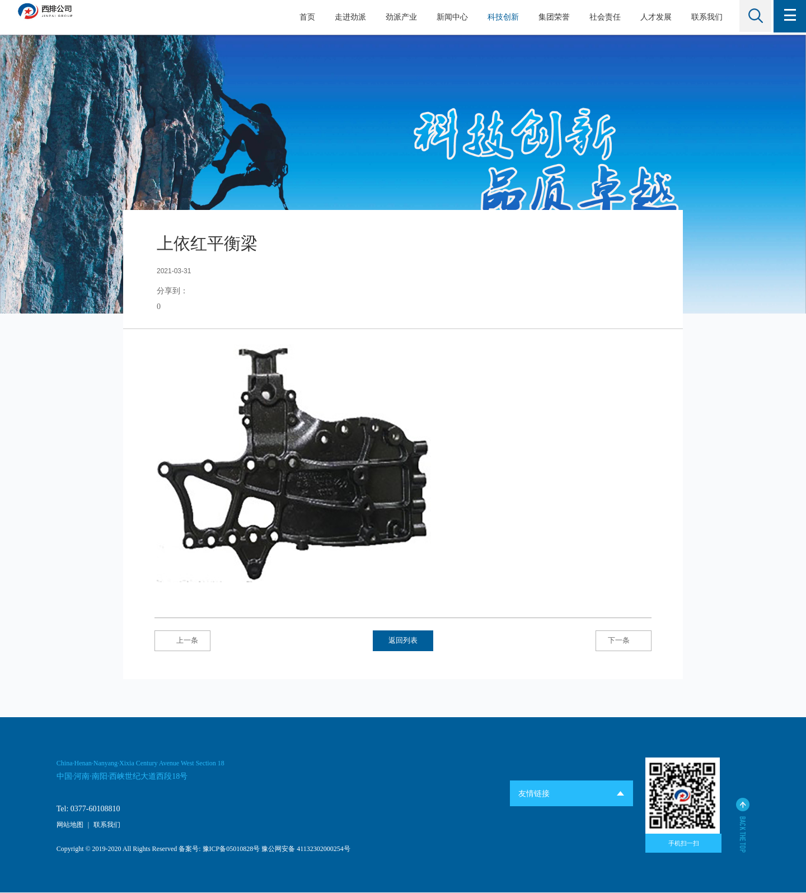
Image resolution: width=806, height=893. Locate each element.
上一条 (195, 641)
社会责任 (602, 17)
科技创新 (500, 17)
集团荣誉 (551, 17)
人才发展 (653, 17)
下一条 (611, 641)
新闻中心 (449, 17)
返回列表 (403, 641)
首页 (304, 17)
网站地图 (70, 825)
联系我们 (704, 17)
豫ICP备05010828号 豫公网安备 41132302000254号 (276, 850)
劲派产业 (398, 17)
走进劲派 (347, 17)
